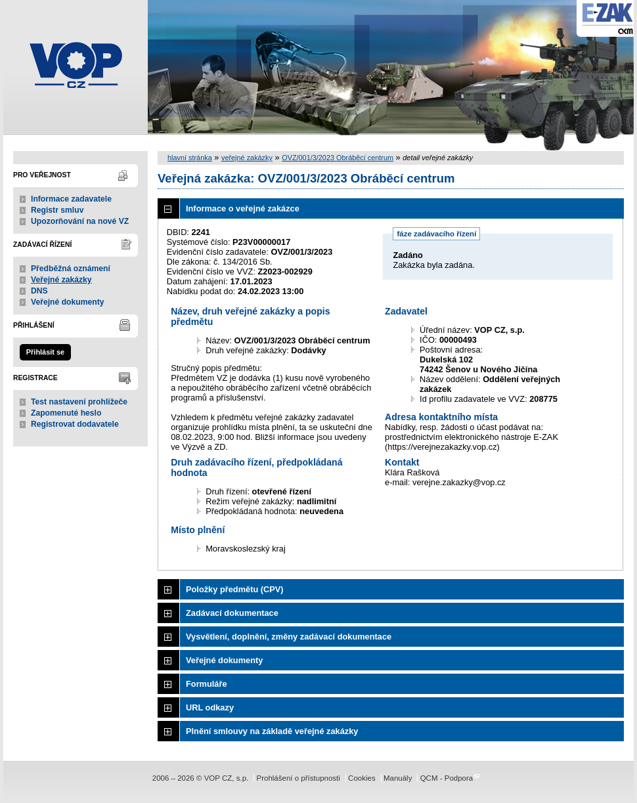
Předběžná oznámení (70, 268)
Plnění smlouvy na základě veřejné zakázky (272, 731)
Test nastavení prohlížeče (79, 401)
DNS (39, 290)
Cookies (362, 778)
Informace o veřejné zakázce (242, 208)
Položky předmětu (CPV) (235, 589)
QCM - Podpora (446, 778)
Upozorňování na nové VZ (80, 221)
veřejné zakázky (247, 158)
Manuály (398, 778)
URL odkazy (210, 707)
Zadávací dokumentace (232, 613)
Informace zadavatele (71, 199)
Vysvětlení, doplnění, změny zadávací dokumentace (288, 636)
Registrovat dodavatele (75, 424)
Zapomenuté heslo (66, 413)
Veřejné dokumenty (67, 302)
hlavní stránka (189, 158)
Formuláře (206, 684)
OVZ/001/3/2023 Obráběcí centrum (337, 158)
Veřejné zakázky (61, 279)
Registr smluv (57, 210)
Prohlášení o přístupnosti (298, 778)
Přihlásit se (45, 352)
